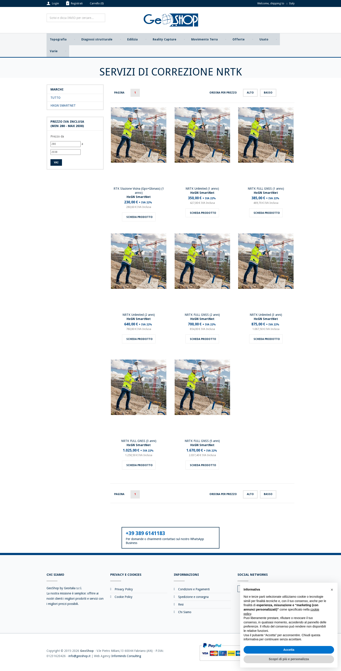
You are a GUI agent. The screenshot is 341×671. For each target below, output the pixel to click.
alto (250, 93)
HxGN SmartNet (63, 106)
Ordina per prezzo (223, 93)
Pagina (119, 93)
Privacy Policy (124, 590)
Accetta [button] (288, 649)
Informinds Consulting (126, 656)
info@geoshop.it (79, 656)
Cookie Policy (123, 597)
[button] (331, 589)
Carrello (97, 3)
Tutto (55, 98)
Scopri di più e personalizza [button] (289, 659)
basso (268, 93)
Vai (56, 163)
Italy (291, 3)
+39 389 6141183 (145, 534)
